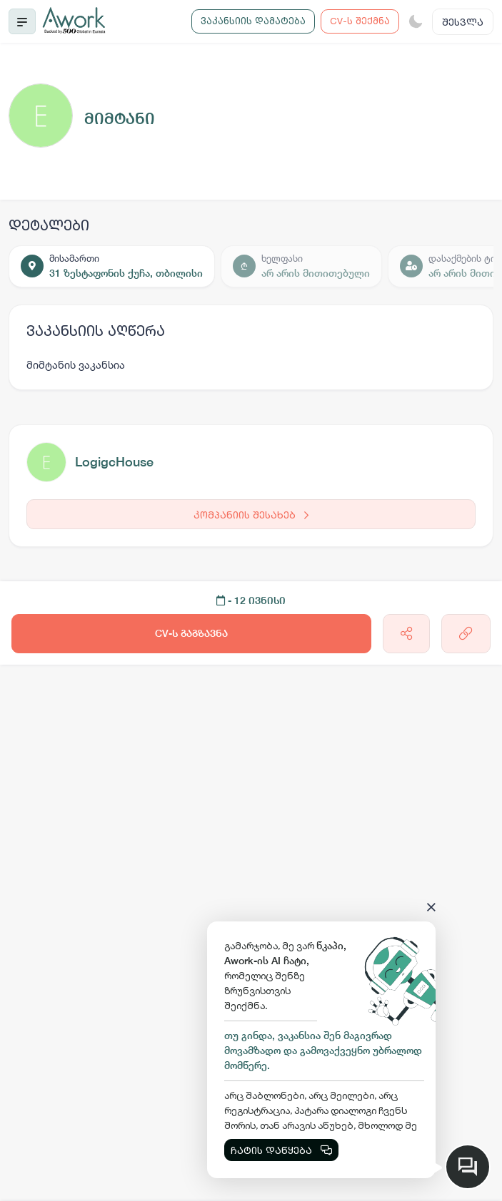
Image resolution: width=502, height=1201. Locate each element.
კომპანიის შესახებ (251, 514)
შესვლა (462, 22)
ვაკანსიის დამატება (253, 20)
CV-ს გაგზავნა (191, 633)
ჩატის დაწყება (281, 1150)
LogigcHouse (114, 461)
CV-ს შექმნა (360, 20)
